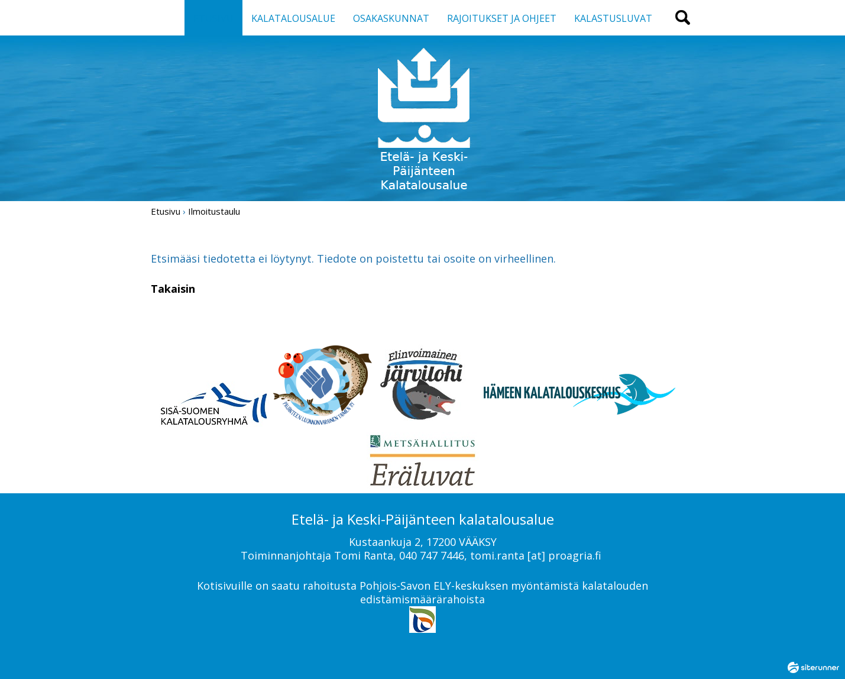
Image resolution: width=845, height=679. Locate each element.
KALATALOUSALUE (293, 18)
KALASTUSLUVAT (613, 18)
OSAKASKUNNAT (391, 18)
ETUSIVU (213, 18)
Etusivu (165, 211)
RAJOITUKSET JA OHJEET (501, 18)
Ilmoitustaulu (214, 211)
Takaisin (173, 289)
